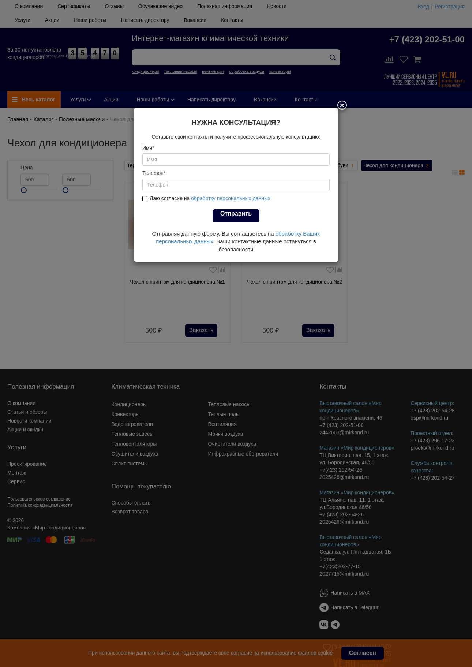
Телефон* (154, 173)
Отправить (236, 213)
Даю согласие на (206, 198)
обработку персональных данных (230, 198)
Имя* (148, 148)
